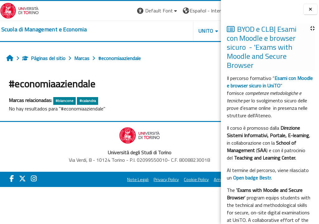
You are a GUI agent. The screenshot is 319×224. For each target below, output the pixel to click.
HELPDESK (183, 31)
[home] (44, 29)
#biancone (64, 101)
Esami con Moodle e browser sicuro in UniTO (270, 81)
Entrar (209, 10)
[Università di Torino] (19, 10)
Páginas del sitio (43, 58)
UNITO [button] (147, 31)
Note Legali (106, 179)
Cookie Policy (165, 179)
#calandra (87, 101)
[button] (99, 11)
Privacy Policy (135, 179)
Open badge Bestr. (252, 177)
